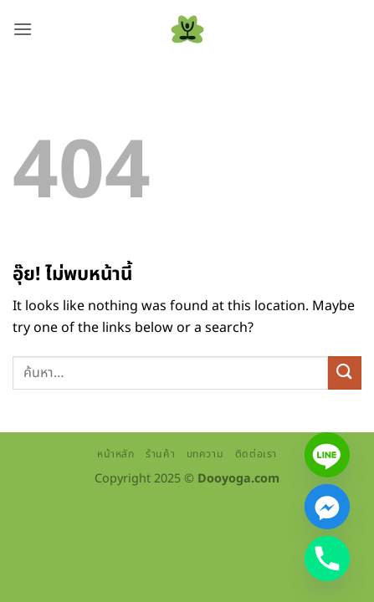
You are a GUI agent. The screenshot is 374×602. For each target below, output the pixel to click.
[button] (23, 28)
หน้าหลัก (116, 454)
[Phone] (327, 558)
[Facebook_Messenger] (327, 506)
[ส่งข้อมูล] (344, 372)
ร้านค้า (160, 454)
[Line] (327, 454)
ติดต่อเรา (256, 454)
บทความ (205, 454)
